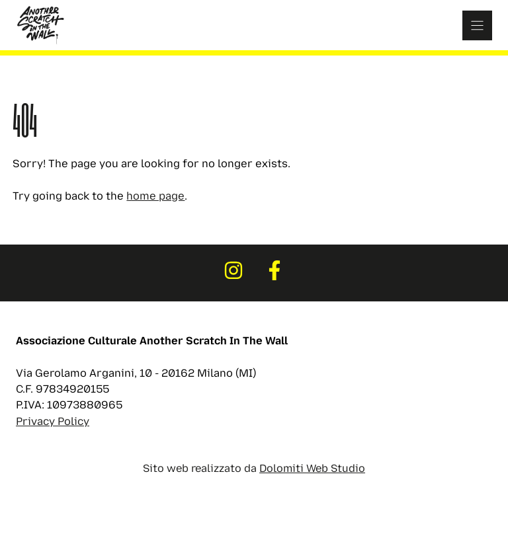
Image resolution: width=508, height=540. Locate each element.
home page (155, 196)
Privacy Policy (52, 421)
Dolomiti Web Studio (312, 468)
